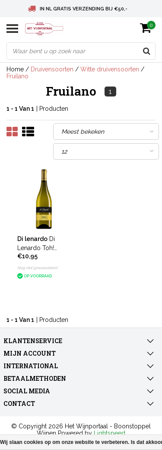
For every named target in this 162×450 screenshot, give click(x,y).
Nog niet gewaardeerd (37, 268)
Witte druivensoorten (109, 69)
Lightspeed (109, 433)
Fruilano (17, 76)
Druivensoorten (52, 69)
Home (15, 69)
